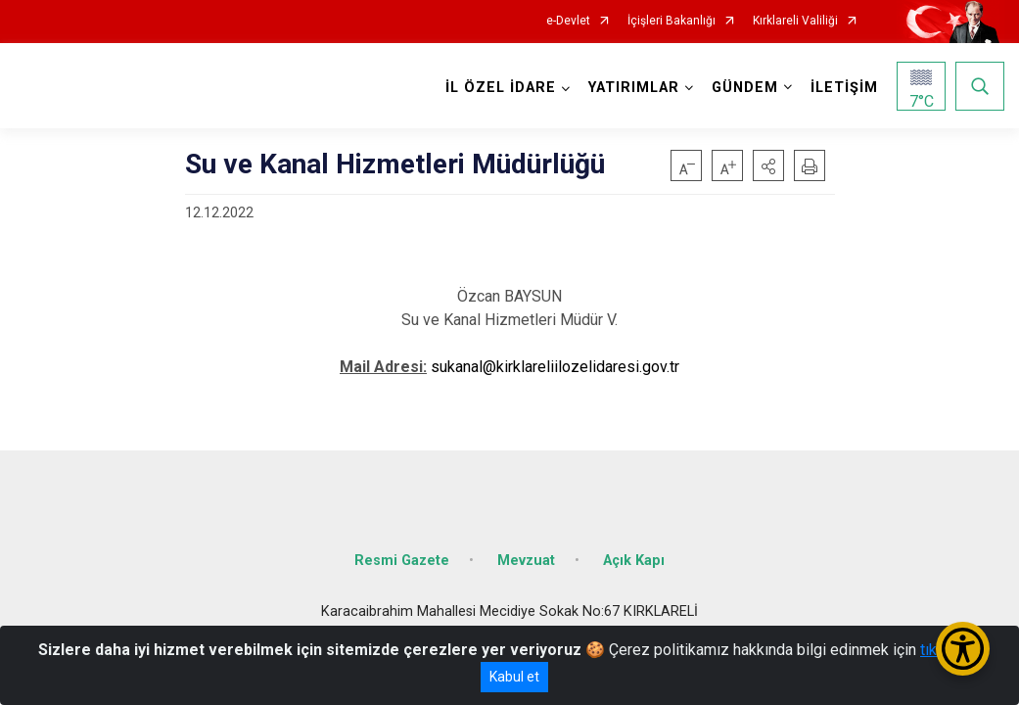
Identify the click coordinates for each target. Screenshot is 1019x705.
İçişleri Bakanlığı (671, 21)
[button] (768, 165)
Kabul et (514, 676)
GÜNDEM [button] (745, 87)
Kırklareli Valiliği (795, 21)
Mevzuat (526, 560)
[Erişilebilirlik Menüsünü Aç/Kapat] (963, 649)
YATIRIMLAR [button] (633, 87)
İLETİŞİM (844, 87)
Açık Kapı (634, 560)
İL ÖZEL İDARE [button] (500, 87)
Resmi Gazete (401, 560)
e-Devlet (568, 21)
